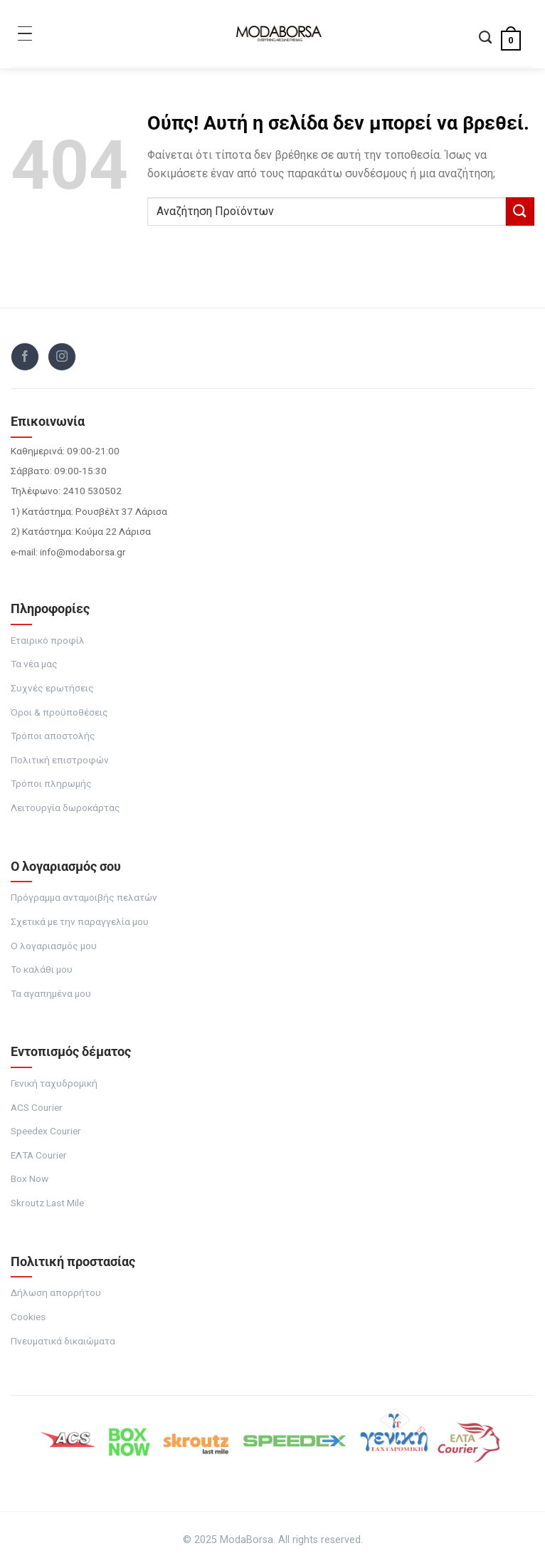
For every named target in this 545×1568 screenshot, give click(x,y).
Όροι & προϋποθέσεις (59, 712)
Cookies (28, 1316)
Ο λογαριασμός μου (54, 945)
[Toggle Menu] (25, 33)
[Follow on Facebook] (25, 357)
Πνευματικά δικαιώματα (63, 1341)
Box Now (29, 1178)
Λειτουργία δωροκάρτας (65, 807)
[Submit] (520, 211)
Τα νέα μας (34, 663)
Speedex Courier (46, 1130)
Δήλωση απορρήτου (56, 1292)
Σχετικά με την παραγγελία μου (80, 921)
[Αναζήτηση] (485, 39)
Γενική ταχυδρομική (54, 1083)
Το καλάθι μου (42, 969)
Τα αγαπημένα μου (51, 993)
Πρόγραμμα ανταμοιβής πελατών (84, 897)
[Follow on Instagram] (62, 357)
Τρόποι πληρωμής (51, 783)
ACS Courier (37, 1107)
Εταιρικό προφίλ (48, 640)
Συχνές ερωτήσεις (52, 688)
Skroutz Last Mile (47, 1202)
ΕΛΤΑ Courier (39, 1155)
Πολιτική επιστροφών (60, 759)
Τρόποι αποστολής (53, 735)
